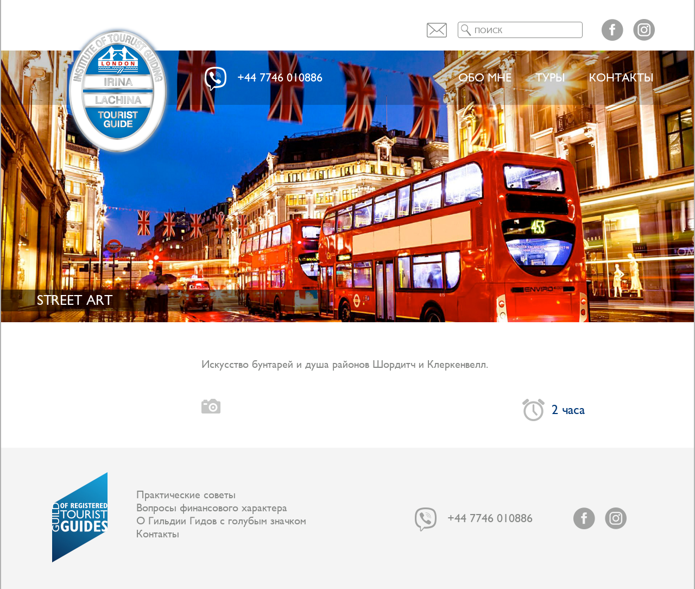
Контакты (621, 78)
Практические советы (186, 495)
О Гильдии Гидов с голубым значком (221, 521)
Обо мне (484, 78)
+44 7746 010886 (280, 78)
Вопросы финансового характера (211, 508)
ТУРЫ (550, 78)
